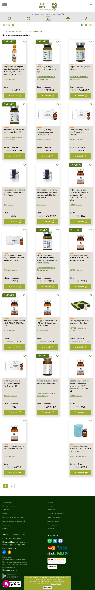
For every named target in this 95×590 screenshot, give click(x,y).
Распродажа (52, 525)
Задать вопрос (8, 525)
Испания (12, 79)
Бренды (51, 506)
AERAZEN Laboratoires (78, 328)
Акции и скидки (53, 521)
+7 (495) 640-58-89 (17, 535)
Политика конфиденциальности (14, 562)
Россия (77, 79)
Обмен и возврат (54, 517)
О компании (7, 502)
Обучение (51, 510)
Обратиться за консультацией (14, 517)
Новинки (51, 529)
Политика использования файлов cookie (47, 579)
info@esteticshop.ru (15, 539)
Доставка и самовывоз (56, 514)
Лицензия (6, 510)
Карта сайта (7, 557)
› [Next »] (24, 486)
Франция (45, 79)
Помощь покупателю (10, 506)
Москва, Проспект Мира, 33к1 (14, 545)
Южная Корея (81, 456)
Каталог (51, 502)
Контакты (6, 514)
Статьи (5, 529)
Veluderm (40, 140)
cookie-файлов (56, 584)
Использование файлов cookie (14, 560)
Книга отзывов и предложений (14, 521)
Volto (5, 205)
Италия (10, 205)
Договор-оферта (8, 567)
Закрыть (47, 587)
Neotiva (72, 456)
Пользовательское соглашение (14, 565)
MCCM (6, 79)
